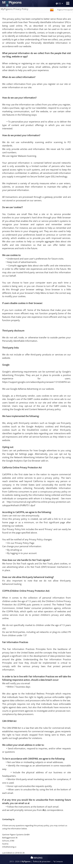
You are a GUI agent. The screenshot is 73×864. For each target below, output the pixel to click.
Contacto (58, 861)
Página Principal (64, 9)
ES (58, 3)
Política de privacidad (41, 861)
